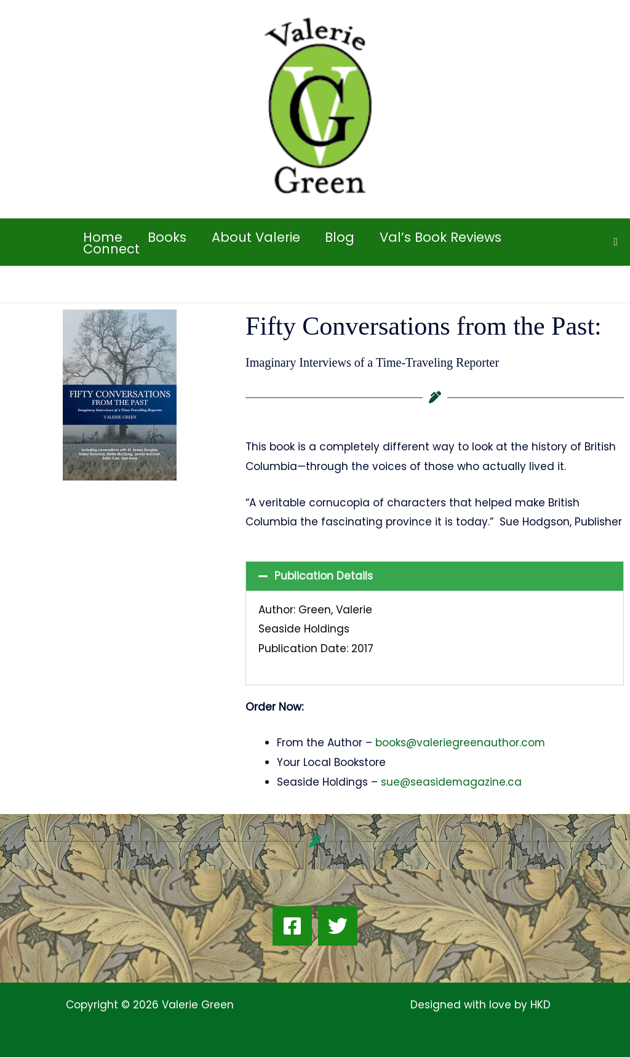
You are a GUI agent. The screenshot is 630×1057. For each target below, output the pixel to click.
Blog (342, 237)
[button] (615, 242)
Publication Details (323, 575)
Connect (112, 249)
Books (168, 237)
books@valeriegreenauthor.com (460, 742)
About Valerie (257, 237)
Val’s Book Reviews (444, 237)
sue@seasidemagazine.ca (451, 782)
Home (103, 237)
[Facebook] (292, 926)
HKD (539, 1004)
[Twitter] (337, 926)
